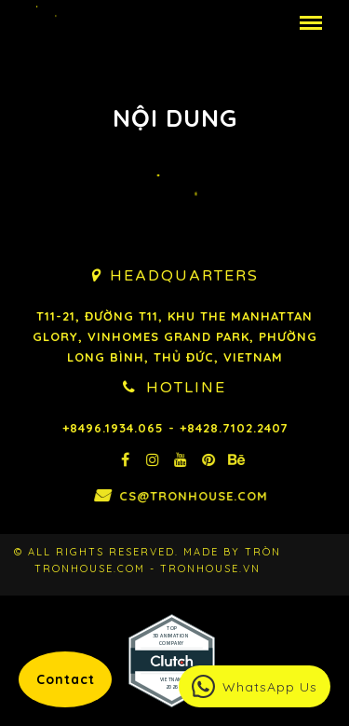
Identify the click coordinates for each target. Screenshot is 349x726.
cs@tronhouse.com (222, 495)
